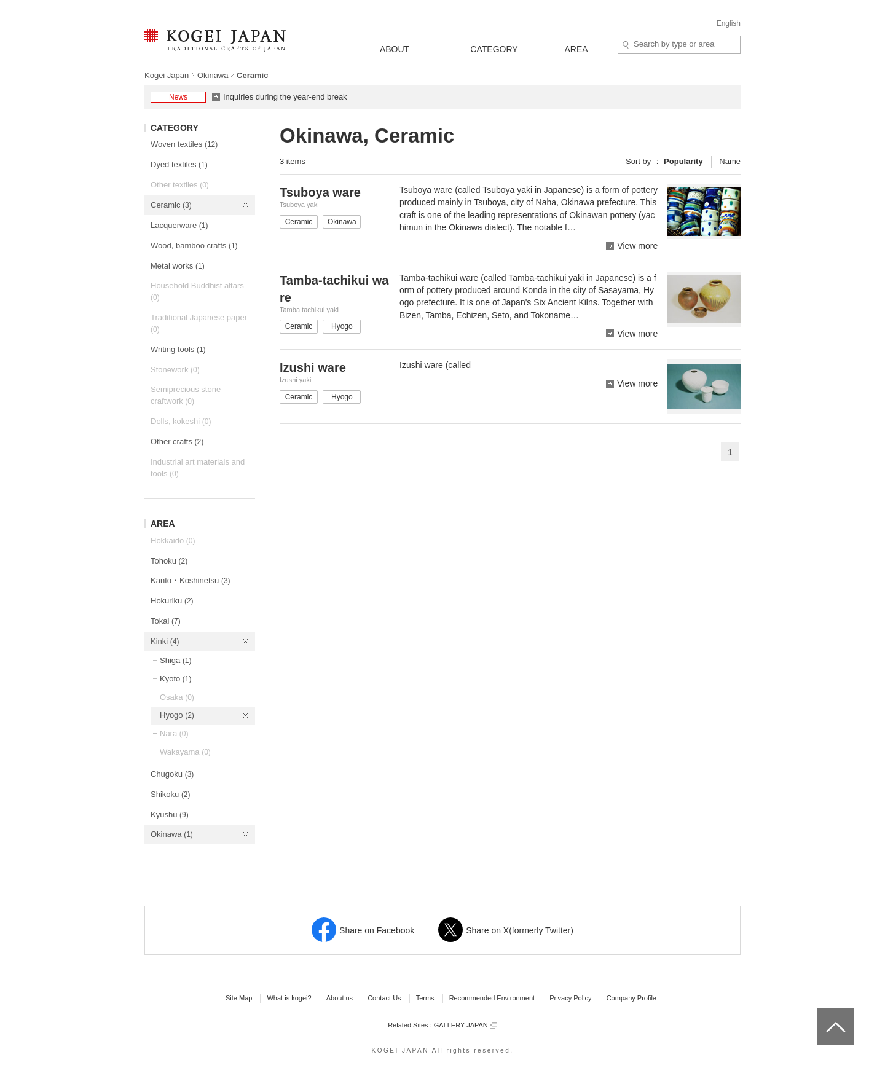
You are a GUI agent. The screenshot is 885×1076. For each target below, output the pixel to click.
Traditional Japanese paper (199, 323)
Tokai (166, 621)
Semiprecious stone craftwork (186, 395)
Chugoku (172, 774)
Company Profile (631, 998)
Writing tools (178, 349)
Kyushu (170, 814)
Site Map (239, 998)
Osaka (177, 697)
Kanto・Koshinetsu (190, 580)
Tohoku (169, 560)
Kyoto (176, 678)
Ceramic (171, 205)
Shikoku (171, 794)
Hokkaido (173, 540)
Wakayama (185, 751)
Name (730, 161)
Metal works (178, 265)
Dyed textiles (179, 164)
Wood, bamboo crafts (194, 245)
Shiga (176, 660)
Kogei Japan (166, 75)
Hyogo (177, 715)
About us (339, 998)
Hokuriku (172, 600)
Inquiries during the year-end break (285, 96)
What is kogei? (289, 998)
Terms (425, 998)
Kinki (165, 641)
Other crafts (177, 441)
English (729, 23)
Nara (174, 733)
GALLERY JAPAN (465, 1025)
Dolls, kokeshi (181, 421)
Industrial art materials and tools (198, 467)
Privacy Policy (570, 998)
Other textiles (180, 184)
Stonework (175, 369)
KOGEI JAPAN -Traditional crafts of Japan (214, 41)
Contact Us (384, 998)
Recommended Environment (492, 998)
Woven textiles (184, 144)
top (822, 1012)
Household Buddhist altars (197, 291)
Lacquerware (179, 225)
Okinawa (213, 75)
